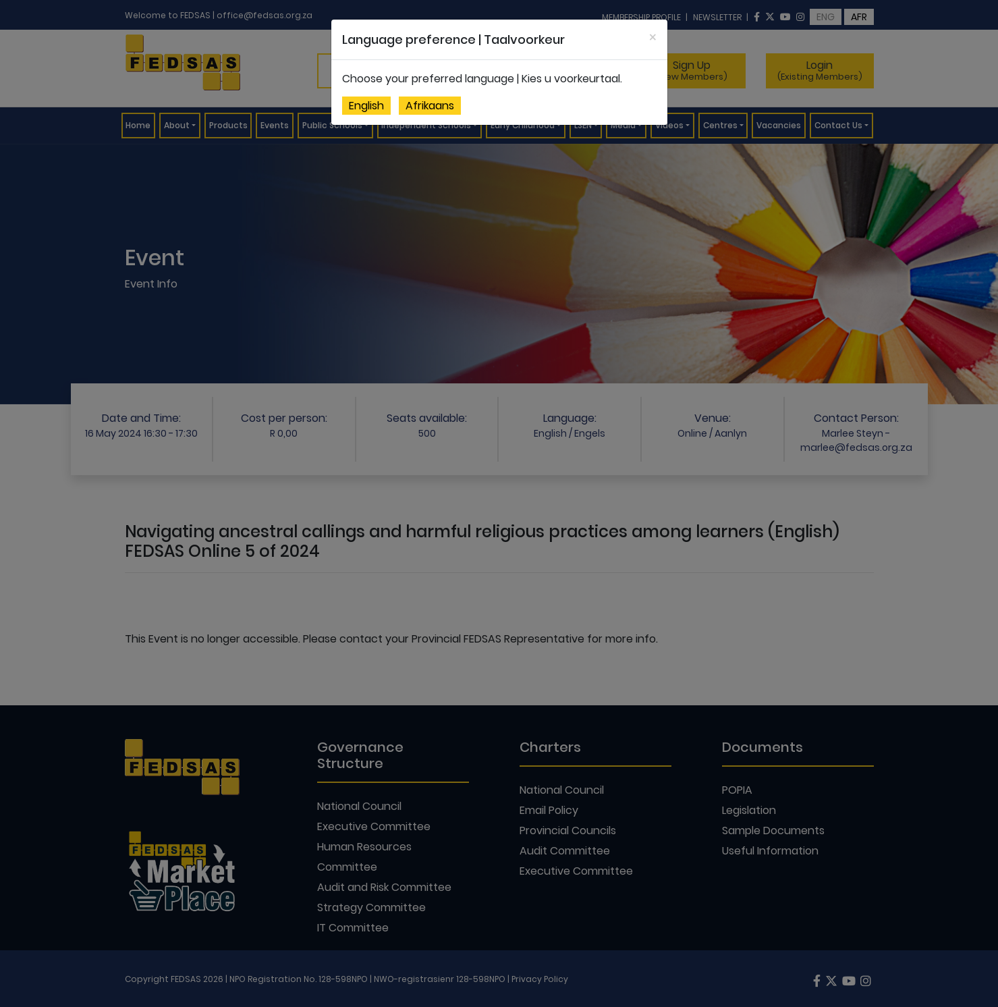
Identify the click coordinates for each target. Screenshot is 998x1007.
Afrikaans (430, 105)
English (366, 105)
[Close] (653, 37)
